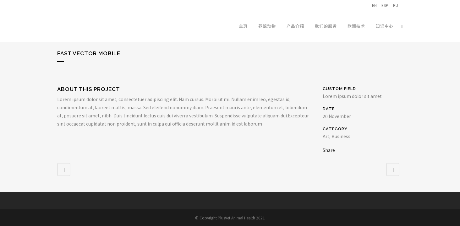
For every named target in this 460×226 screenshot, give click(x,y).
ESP (384, 5)
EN (374, 5)
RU (395, 5)
